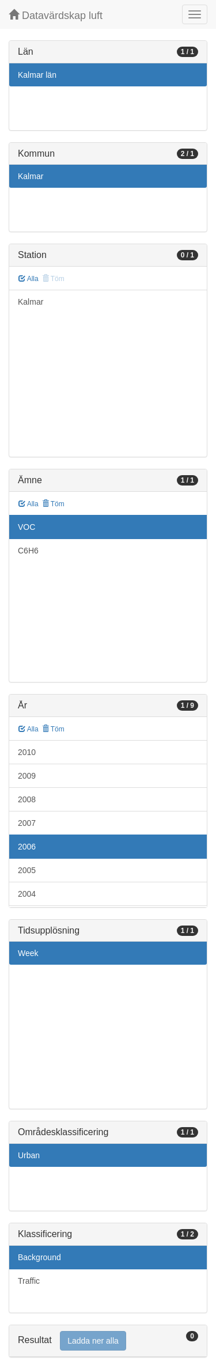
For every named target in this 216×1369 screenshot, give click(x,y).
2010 (27, 752)
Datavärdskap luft (56, 15)
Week (28, 953)
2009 (27, 775)
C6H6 (28, 550)
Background (39, 1257)
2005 (27, 870)
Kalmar (30, 176)
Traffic (29, 1280)
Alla (28, 279)
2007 (27, 823)
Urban (29, 1155)
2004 (27, 893)
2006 (27, 846)
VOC (26, 527)
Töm (53, 504)
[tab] (108, 1341)
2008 (27, 799)
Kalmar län (37, 74)
